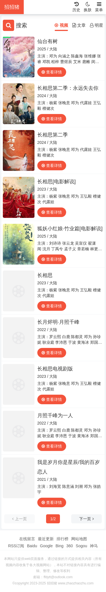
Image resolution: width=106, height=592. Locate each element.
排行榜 (62, 539)
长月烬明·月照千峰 (58, 322)
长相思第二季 (52, 135)
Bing (59, 546)
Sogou (81, 546)
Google (46, 546)
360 (69, 546)
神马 (94, 546)
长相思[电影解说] (56, 181)
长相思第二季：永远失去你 (67, 88)
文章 (79, 25)
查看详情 (52, 72)
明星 (96, 25)
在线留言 (27, 539)
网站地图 (79, 539)
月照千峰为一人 (55, 415)
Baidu (32, 546)
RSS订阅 (16, 546)
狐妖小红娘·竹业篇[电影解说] (70, 228)
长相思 (45, 275)
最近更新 (46, 539)
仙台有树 (47, 41)
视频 (61, 25)
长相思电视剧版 (55, 369)
